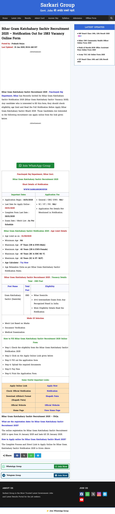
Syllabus (65, 18)
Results (28, 18)
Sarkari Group (57, 4)
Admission (77, 18)
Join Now (61, 466)
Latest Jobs (16, 18)
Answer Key (53, 18)
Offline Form (91, 18)
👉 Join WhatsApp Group (57, 511)
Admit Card (39, 18)
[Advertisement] (35, 71)
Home (5, 18)
